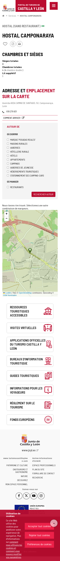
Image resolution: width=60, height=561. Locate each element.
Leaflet (7, 293)
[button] (6, 214)
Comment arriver (12, 117)
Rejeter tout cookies (39, 535)
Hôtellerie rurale (18, 151)
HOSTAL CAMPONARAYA (30, 15)
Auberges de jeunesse (20, 167)
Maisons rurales (17, 143)
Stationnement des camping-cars (25, 175)
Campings (13, 163)
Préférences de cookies (39, 544)
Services (12, 15)
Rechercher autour (43, 194)
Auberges (13, 147)
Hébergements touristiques (23, 171)
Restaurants (15, 187)
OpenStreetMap (25, 293)
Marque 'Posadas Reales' (21, 139)
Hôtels (12, 155)
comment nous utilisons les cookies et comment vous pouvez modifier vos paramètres (14, 549)
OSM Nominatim (10, 295)
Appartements (16, 159)
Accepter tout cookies (39, 526)
